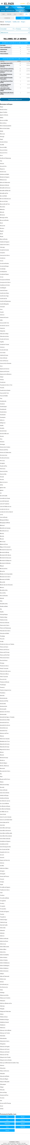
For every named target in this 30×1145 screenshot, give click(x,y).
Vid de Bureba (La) (4, 984)
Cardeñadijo (2, 268)
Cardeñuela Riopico (4, 274)
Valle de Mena (3, 949)
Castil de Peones (3, 290)
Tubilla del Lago (3, 922)
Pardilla (1, 641)
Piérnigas (2, 663)
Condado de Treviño (4, 344)
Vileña (1, 989)
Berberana (2, 214)
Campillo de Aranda (4, 250)
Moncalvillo (2, 582)
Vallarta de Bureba (4, 938)
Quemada (2, 695)
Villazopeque (3, 1084)
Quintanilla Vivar (3, 730)
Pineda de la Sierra (4, 665)
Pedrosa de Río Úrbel (4, 655)
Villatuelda (2, 1073)
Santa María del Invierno (5, 830)
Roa (1, 773)
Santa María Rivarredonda (6, 836)
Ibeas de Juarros (4, 482)
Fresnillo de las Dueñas (5, 390)
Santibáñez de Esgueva (5, 841)
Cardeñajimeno (3, 271)
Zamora (7, 1130)
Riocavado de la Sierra (5, 771)
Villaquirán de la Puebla (5, 1057)
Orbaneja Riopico (4, 614)
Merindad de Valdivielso (5, 563)
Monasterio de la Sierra (5, 576)
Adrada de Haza (3, 109)
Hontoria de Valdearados (5, 452)
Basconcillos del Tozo (5, 204)
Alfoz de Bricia (3, 123)
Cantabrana (2, 258)
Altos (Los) (2, 133)
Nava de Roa (3, 593)
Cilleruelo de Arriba (4, 336)
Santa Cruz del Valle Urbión (6, 819)
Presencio (2, 687)
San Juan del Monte (4, 803)
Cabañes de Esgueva (4, 241)
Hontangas (2, 444)
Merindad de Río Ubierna (5, 555)
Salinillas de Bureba (4, 798)
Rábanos (2, 736)
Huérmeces (2, 468)
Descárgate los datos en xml (15, 99)
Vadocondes (3, 927)
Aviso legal (23, 1143)
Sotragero (2, 871)
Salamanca (7, 1123)
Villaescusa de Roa (4, 995)
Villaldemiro (2, 1025)
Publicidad (18, 1143)
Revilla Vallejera (3, 763)
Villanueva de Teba (4, 1054)
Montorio (2, 587)
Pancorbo (2, 638)
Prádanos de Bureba (4, 682)
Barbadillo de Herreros (5, 187)
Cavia (1, 309)
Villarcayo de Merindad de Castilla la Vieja (9, 1062)
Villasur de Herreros (4, 1070)
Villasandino (2, 1068)
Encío (1, 366)
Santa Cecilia (3, 814)
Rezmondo (2, 768)
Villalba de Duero (4, 1016)
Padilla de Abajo (3, 617)
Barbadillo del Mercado (5, 190)
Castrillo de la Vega (4, 295)
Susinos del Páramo (4, 876)
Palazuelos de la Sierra (5, 630)
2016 (15, 14)
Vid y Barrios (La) (4, 987)
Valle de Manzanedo (4, 946)
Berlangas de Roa (4, 217)
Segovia (23, 1123)
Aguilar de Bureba (4, 115)
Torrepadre (2, 906)
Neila (1, 601)
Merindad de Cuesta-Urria (6, 549)
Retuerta (2, 755)
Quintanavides (3, 714)
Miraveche (2, 571)
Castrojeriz (2, 306)
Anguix (1, 139)
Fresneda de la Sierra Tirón (6, 385)
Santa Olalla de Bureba (5, 838)
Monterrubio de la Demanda (6, 584)
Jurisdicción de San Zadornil (6, 511)
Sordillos (2, 865)
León (7, 1120)
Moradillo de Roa (4, 590)
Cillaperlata (2, 331)
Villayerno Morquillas (4, 1081)
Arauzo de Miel (3, 147)
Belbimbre (2, 209)
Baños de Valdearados (5, 182)
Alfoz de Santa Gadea (5, 128)
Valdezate (2, 933)
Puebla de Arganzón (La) (5, 690)
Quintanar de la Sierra (5, 711)
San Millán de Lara (4, 811)
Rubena (1, 782)
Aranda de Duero (4, 142)
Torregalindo (3, 900)
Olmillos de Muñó (4, 606)
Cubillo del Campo (4, 355)
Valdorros (2, 935)
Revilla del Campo (4, 757)
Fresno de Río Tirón (4, 393)
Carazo (1, 260)
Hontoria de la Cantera (5, 447)
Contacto (5, 1143)
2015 (21, 14)
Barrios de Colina (4, 201)
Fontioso (2, 379)
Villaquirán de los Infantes (6, 1060)
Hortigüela (2, 463)
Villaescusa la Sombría (5, 998)
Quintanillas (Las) (4, 728)
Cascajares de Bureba (5, 279)
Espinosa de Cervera (4, 368)
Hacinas (2, 436)
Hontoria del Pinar (4, 449)
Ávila (7, 1116)
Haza (1, 439)
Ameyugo (2, 136)
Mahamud (2, 525)
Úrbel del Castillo (4, 925)
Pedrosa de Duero (4, 647)
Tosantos (2, 914)
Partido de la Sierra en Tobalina (7, 644)
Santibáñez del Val (4, 844)
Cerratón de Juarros (4, 325)
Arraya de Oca (3, 166)
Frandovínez (2, 382)
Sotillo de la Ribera (4, 868)
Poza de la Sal (3, 679)
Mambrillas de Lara (4, 530)
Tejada (1, 884)
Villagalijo (2, 1008)
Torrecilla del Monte (4, 898)
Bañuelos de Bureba (4, 185)
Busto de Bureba (3, 239)
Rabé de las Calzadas (5, 738)
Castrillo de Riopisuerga (5, 301)
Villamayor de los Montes (5, 1030)
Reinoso (2, 752)
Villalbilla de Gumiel (4, 1022)
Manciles (2, 536)
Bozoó (1, 223)
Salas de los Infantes (4, 792)
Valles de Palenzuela (4, 976)
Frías (1, 398)
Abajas (1, 106)
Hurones (2, 479)
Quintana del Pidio (4, 701)
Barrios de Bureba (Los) (5, 198)
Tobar (1, 892)
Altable (1, 131)
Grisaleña (2, 428)
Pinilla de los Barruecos (5, 671)
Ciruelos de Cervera (4, 339)
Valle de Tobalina (4, 960)
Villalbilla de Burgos (4, 1019)
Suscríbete (22, 3)
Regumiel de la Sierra (5, 749)
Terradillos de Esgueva (5, 887)
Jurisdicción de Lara (4, 509)
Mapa (27, 10)
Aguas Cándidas (3, 112)
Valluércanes (3, 979)
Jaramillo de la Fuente (5, 498)
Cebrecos (2, 314)
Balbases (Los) (3, 179)
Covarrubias (2, 352)
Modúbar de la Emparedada (6, 574)
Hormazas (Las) (3, 455)
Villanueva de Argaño (5, 1046)
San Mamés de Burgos (5, 806)
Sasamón (2, 857)
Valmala (2, 981)
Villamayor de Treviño (5, 1033)
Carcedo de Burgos (4, 266)
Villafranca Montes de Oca (6, 1003)
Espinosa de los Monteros (5, 374)
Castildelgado (3, 287)
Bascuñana (2, 206)
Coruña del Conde (4, 349)
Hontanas (2, 441)
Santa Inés (2, 825)
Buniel (1, 233)
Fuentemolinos (3, 412)
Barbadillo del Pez (4, 193)
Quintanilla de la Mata (5, 719)
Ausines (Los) (3, 171)
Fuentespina (2, 417)
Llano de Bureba (3, 517)
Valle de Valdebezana (5, 962)
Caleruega (2, 247)
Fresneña (2, 387)
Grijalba (1, 425)
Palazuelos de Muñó (4, 633)
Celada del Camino (4, 317)
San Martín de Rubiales (5, 809)
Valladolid (22, 1127)
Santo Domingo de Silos (5, 846)
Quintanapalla (3, 709)
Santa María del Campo (5, 827)
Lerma (1, 514)
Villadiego (2, 992)
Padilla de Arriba (3, 620)
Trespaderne (3, 917)
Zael (1, 1100)
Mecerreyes (2, 541)
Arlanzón (2, 163)
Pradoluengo (3, 684)
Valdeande (2, 930)
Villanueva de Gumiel (4, 1052)
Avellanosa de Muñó (4, 174)
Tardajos (2, 881)
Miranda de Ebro (3, 568)
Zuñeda (1, 1108)
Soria (7, 1127)
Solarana (2, 863)
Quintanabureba (3, 698)
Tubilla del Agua (3, 919)
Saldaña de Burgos (4, 795)
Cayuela (2, 312)
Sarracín (2, 854)
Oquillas (2, 611)
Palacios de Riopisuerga (5, 628)
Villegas (2, 1087)
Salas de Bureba (3, 790)
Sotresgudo (2, 873)
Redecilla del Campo (4, 746)
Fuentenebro (3, 414)
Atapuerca (2, 169)
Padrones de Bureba (4, 622)
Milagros (2, 566)
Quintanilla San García (5, 725)
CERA (1, 320)
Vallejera (2, 973)
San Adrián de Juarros (5, 800)
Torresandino (3, 908)
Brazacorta (2, 225)
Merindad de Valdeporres (5, 560)
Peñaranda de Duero (4, 657)
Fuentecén (2, 403)
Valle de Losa (3, 944)
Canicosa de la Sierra (5, 255)
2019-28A (9, 14)
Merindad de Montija (4, 552)
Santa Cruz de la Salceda (5, 817)
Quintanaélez (3, 703)
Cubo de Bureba (3, 358)
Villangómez (3, 1043)
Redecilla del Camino (4, 744)
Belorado (2, 212)
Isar (1, 493)
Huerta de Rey (3, 474)
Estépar (1, 376)
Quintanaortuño (3, 706)
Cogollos (2, 341)
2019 (3, 14)
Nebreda (2, 598)
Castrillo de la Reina (4, 293)
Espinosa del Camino (4, 371)
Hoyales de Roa (3, 466)
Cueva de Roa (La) (4, 360)
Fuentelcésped (3, 406)
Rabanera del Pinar (4, 733)
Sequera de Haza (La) (5, 860)
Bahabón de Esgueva (4, 177)
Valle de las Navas (4, 941)
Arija (1, 160)
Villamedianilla (3, 1038)
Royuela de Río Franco (5, 779)
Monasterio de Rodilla (5, 579)
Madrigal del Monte (4, 520)
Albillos (1, 117)
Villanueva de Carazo (4, 1049)
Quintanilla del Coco (4, 722)
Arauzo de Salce (3, 150)
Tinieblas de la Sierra (5, 890)
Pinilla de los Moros (4, 674)
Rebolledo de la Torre (5, 741)
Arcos (1, 155)
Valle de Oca (3, 952)
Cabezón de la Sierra (4, 244)
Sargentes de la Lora (4, 852)
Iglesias (1, 490)
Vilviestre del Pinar (4, 1095)
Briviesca (2, 228)
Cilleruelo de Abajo (4, 333)
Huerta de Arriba (4, 471)
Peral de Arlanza (3, 660)
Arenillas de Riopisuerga (5, 158)
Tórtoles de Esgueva (4, 911)
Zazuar (1, 1106)
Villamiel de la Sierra (4, 1041)
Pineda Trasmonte (4, 668)
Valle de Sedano (3, 957)
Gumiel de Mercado (4, 433)
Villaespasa (2, 1000)
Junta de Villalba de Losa (5, 506)
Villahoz (2, 1014)
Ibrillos (1, 484)
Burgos (1, 236)
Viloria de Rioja (3, 1092)
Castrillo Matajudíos (4, 304)
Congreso (7, 18)
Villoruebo (2, 1089)
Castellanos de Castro (5, 285)
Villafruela (2, 1006)
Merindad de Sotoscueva (5, 557)
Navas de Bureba (4, 595)
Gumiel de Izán (3, 430)
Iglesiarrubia (3, 487)
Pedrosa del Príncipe (4, 652)
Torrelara (2, 903)
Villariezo (2, 1065)
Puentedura (2, 692)
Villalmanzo (2, 1027)
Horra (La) (2, 460)
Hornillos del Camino (4, 457)
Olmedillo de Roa (4, 603)
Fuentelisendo (3, 409)
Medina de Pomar (4, 544)
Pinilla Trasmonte (4, 676)
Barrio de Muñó (3, 196)
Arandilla (2, 144)
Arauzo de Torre (3, 152)
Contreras (2, 347)
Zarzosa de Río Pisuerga (5, 1103)
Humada (2, 476)
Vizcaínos (2, 1097)
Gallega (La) (2, 422)
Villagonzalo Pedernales (5, 1011)
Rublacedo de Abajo (4, 784)
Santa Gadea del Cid (4, 822)
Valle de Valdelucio (4, 968)
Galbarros (2, 420)
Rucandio (2, 787)
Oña (1, 609)
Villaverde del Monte (4, 1076)
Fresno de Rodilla (4, 395)
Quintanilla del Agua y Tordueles (7, 717)
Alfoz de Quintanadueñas (5, 125)
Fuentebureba (3, 401)
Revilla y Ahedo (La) (4, 765)
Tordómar (2, 895)
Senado (23, 18)
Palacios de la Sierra (4, 625)
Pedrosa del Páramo (4, 649)
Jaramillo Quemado (4, 501)
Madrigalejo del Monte (5, 522)
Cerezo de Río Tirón (4, 322)
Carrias (1, 277)
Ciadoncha (2, 328)
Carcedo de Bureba (4, 263)
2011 (27, 14)
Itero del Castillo (3, 495)
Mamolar (2, 533)
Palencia (23, 1120)
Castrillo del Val (3, 298)
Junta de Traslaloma (4, 503)
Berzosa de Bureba (4, 220)
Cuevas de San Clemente (5, 363)
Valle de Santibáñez (4, 954)
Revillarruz (2, 760)
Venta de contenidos (12, 1143)
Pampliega (2, 636)
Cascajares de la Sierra (5, 282)
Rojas (1, 776)
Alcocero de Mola (4, 120)
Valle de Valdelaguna (4, 965)
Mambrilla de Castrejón (5, 528)
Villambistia (2, 1035)
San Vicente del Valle (4, 849)
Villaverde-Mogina (4, 1079)
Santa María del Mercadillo (6, 833)
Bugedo (1, 231)
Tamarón (2, 879)
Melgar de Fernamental (5, 547)
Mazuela (2, 539)
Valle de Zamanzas (4, 971)
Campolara (2, 252)
